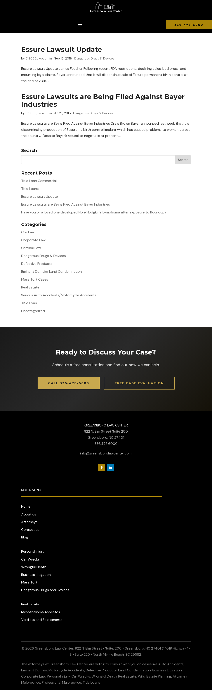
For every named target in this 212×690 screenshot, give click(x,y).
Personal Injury (32, 551)
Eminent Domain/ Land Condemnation (51, 271)
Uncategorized (33, 311)
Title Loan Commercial (39, 180)
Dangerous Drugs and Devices (45, 590)
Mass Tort (29, 582)
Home (25, 506)
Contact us (30, 529)
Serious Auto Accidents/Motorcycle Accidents (58, 295)
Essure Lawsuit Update (61, 49)
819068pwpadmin (39, 58)
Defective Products (36, 263)
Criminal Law (31, 248)
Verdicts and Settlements (41, 619)
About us (28, 514)
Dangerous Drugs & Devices (94, 58)
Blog (24, 537)
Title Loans (30, 188)
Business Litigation (36, 574)
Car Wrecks (30, 559)
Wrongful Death (33, 567)
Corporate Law (33, 240)
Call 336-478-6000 (68, 383)
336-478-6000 (188, 24)
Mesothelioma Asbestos (40, 612)
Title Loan (29, 303)
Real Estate (30, 287)
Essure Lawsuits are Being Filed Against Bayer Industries (103, 100)
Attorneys (29, 522)
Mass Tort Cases (34, 279)
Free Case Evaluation (139, 383)
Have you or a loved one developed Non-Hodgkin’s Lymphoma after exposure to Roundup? (94, 212)
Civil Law (28, 232)
